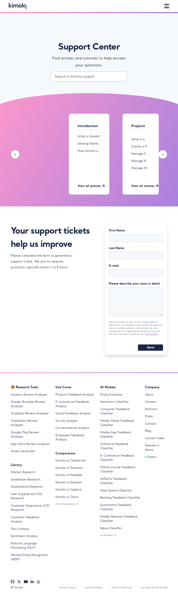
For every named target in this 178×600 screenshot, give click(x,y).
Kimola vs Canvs (66, 498)
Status (150, 459)
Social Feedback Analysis (73, 415)
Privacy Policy (151, 336)
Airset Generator (23, 453)
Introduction (89, 126)
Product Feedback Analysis (74, 396)
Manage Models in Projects (140, 168)
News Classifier (111, 530)
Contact (150, 425)
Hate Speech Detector (116, 492)
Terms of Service (120, 589)
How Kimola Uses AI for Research (89, 151)
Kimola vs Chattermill (70, 462)
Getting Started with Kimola (89, 144)
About (149, 396)
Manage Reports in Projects (140, 161)
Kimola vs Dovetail (68, 484)
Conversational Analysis (72, 430)
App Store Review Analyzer (30, 445)
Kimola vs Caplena (68, 491)
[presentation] (15, 154)
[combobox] (89, 76)
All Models (108, 537)
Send (150, 349)
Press (149, 418)
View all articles (89, 187)
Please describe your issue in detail (134, 285)
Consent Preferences (153, 589)
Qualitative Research (25, 481)
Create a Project (140, 147)
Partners (151, 411)
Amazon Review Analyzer (29, 396)
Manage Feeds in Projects (140, 154)
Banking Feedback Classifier (120, 499)
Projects (138, 126)
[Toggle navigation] (166, 6)
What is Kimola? (89, 136)
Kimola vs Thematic (69, 469)
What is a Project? (140, 139)
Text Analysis (20, 530)
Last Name (116, 249)
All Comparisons (67, 505)
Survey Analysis (66, 422)
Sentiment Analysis (24, 538)
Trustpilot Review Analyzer (30, 415)
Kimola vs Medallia (68, 477)
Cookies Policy (90, 589)
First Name (117, 231)
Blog (148, 432)
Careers (151, 403)
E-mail (114, 267)
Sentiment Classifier (114, 403)
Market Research (23, 474)
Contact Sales (155, 440)
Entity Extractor (111, 396)
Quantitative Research (27, 488)
